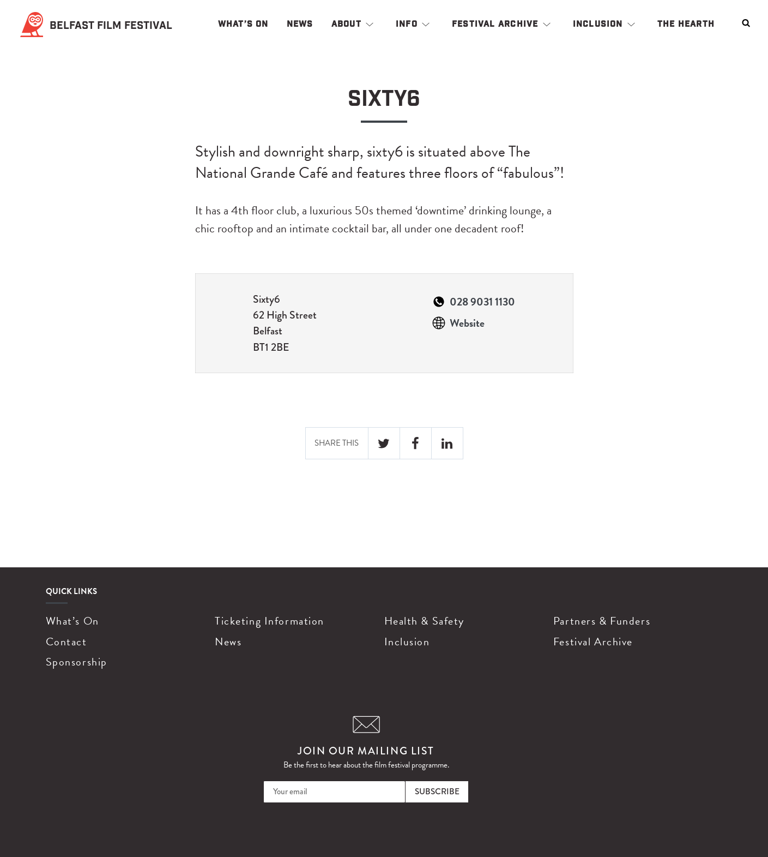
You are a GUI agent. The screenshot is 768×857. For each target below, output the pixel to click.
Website (467, 323)
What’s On (243, 24)
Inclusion (598, 24)
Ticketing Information (269, 621)
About (346, 24)
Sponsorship (76, 662)
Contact (66, 641)
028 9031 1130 (482, 301)
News (300, 24)
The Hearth (686, 24)
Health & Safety (424, 621)
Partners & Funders (601, 621)
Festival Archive (495, 24)
